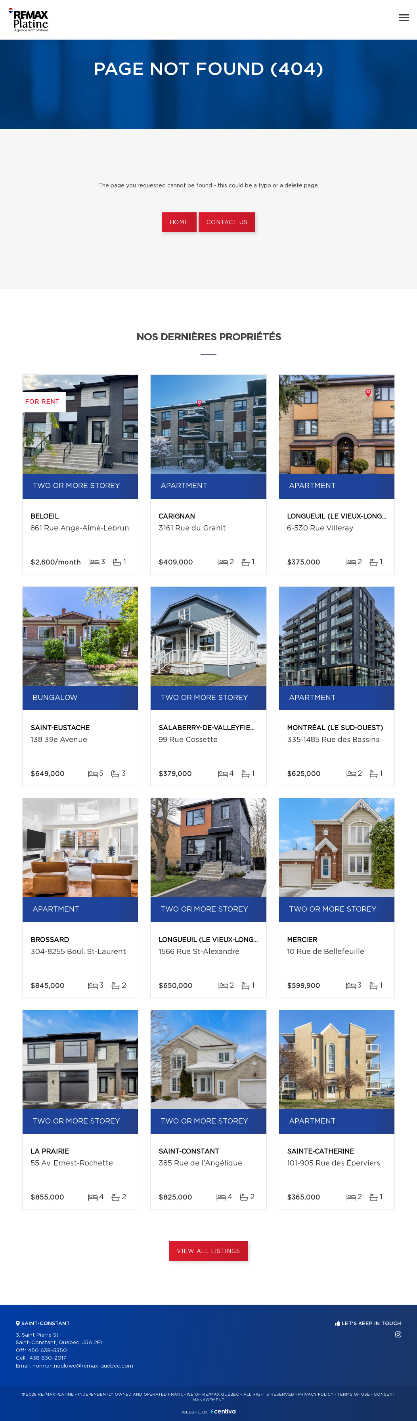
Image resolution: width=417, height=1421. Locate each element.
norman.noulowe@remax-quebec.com (83, 1366)
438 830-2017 (47, 1358)
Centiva (223, 1411)
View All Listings (208, 1251)
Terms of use (353, 1394)
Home (179, 222)
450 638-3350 (47, 1350)
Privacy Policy (315, 1394)
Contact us (227, 222)
